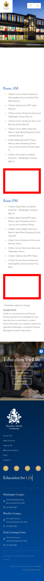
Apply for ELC (8, 445)
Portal (5, 455)
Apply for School (9, 440)
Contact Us (7, 460)
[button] (30, 5)
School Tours (7, 436)
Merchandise (36, 570)
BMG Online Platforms (11, 450)
